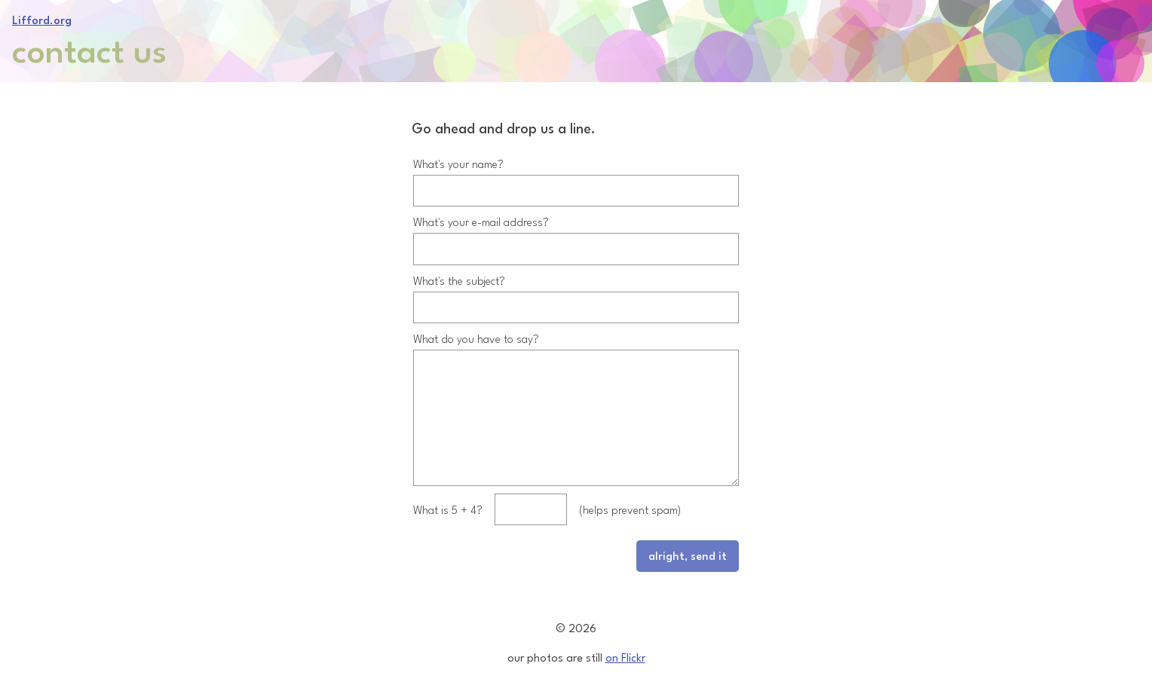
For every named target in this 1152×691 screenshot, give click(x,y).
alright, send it (687, 567)
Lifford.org (42, 19)
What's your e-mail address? (481, 209)
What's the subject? (459, 268)
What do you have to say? (476, 326)
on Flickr (625, 657)
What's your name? (458, 151)
